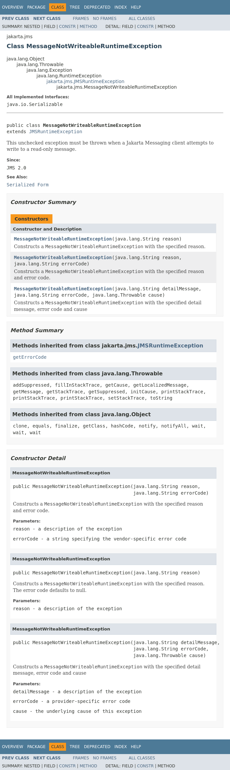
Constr (67, 26)
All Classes (142, 18)
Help (136, 7)
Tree (75, 7)
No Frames (104, 18)
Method (88, 26)
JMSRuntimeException (55, 131)
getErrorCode (29, 357)
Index (121, 7)
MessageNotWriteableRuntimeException (63, 238)
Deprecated (97, 7)
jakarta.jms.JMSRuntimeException (85, 81)
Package (36, 7)
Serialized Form (27, 184)
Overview (12, 7)
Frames (81, 18)
